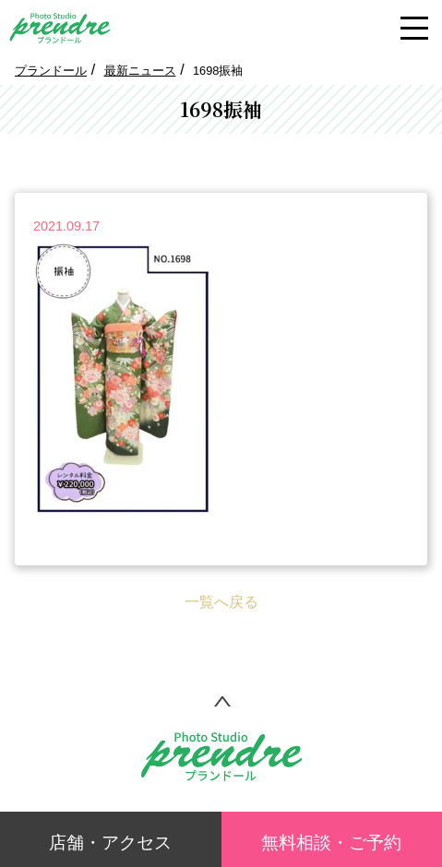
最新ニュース (140, 70)
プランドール (51, 70)
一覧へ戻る (221, 602)
